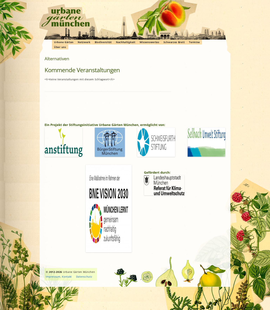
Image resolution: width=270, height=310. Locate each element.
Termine (194, 42)
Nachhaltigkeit (125, 42)
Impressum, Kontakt (59, 276)
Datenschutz (84, 276)
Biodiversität (103, 42)
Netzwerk (84, 42)
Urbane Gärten (64, 42)
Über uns (60, 47)
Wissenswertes (149, 42)
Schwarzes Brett (174, 42)
